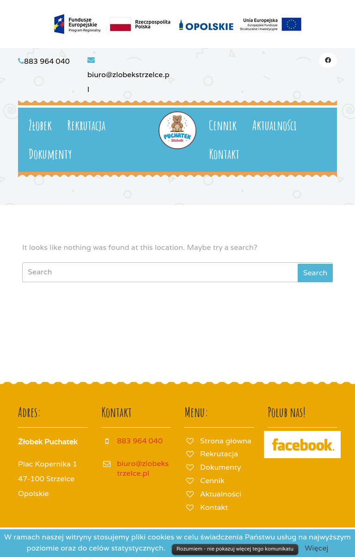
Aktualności (274, 125)
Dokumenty (50, 154)
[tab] (315, 273)
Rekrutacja (86, 125)
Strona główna (225, 441)
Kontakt (224, 154)
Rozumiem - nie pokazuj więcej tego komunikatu (235, 548)
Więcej (316, 548)
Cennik (223, 125)
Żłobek (40, 125)
